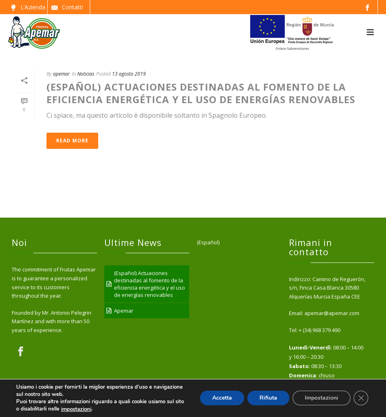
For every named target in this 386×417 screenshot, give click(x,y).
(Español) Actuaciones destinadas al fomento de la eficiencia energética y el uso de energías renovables (200, 93)
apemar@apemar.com (331, 313)
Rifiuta (268, 398)
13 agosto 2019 (129, 73)
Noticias (85, 73)
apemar (61, 73)
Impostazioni (321, 398)
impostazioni (76, 409)
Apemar (123, 310)
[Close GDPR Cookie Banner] (361, 398)
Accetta (222, 398)
